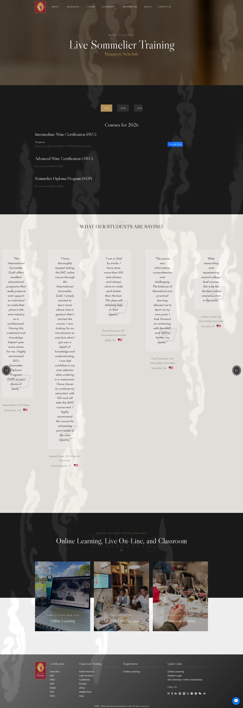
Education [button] (74, 7)
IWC (52, 675)
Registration (130, 7)
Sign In (148, 7)
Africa (82, 687)
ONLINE (91, 7)
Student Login (175, 675)
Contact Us (164, 7)
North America (86, 671)
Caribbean (84, 679)
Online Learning (131, 671)
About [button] (56, 7)
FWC (52, 696)
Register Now (175, 144)
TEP (52, 692)
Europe (83, 683)
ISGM (53, 687)
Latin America (86, 675)
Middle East (85, 692)
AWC (52, 679)
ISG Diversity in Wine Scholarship (185, 679)
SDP (52, 683)
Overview (55, 671)
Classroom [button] (109, 7)
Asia (81, 696)
